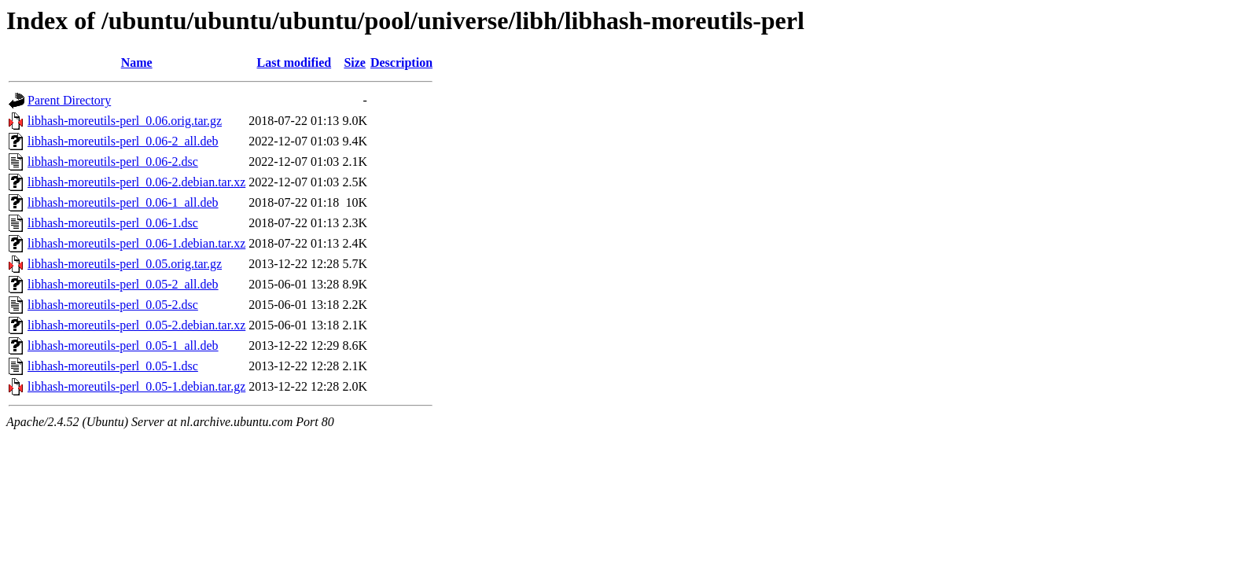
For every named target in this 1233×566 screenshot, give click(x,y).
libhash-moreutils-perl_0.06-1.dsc (113, 223)
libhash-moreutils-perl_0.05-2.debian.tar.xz (136, 325)
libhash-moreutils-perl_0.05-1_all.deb (123, 345)
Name (137, 62)
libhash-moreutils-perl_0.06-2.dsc (113, 161)
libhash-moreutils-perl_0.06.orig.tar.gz (125, 120)
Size (355, 62)
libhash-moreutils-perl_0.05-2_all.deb (123, 284)
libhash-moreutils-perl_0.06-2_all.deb (123, 141)
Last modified (293, 62)
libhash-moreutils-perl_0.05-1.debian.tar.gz (136, 386)
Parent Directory (69, 100)
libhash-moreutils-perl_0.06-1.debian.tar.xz (136, 243)
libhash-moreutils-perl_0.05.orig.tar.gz (125, 263)
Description (401, 62)
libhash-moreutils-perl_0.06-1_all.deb (123, 202)
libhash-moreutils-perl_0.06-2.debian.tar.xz (136, 182)
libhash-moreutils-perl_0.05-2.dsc (113, 304)
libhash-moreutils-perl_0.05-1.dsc (113, 366)
